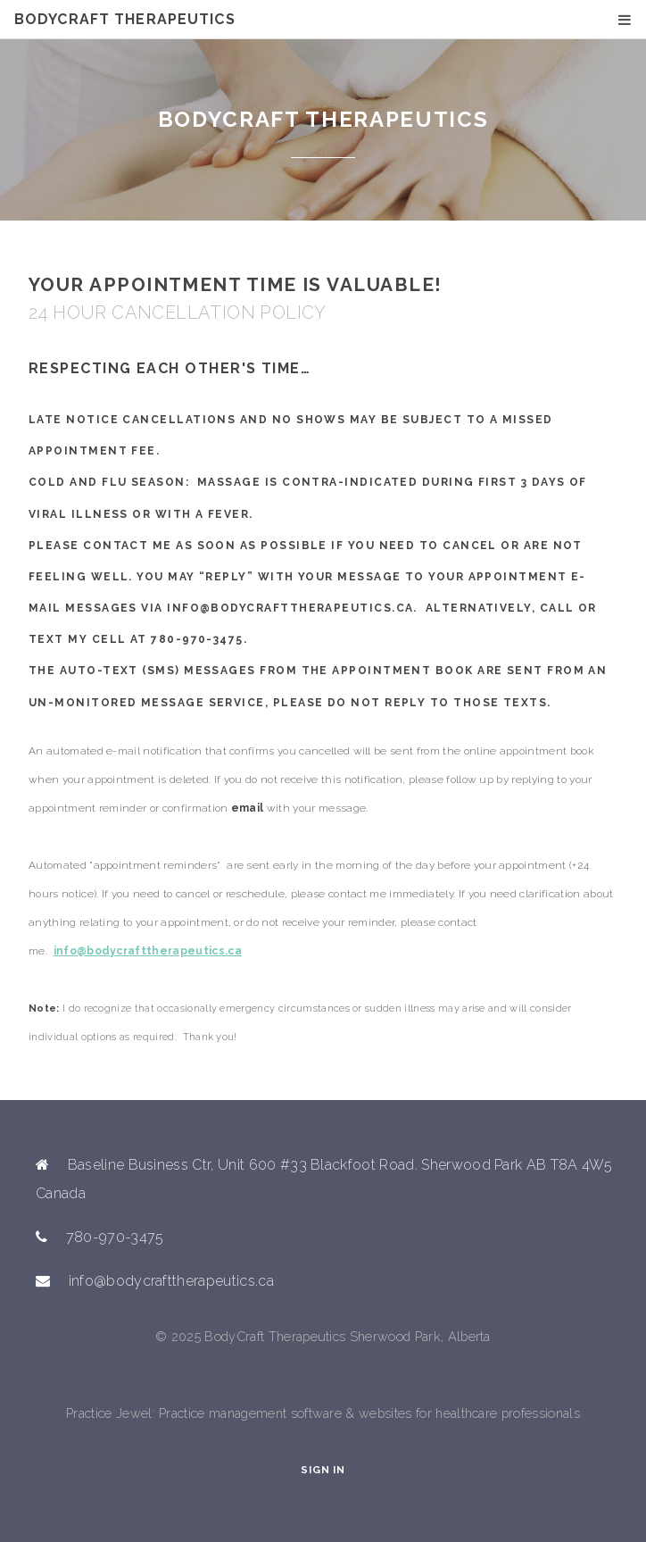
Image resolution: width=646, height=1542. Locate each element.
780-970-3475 (197, 639)
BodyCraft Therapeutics (125, 19)
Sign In (323, 1469)
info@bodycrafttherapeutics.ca (148, 951)
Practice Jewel (109, 1413)
